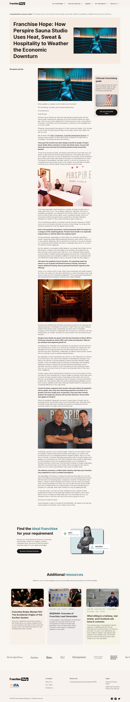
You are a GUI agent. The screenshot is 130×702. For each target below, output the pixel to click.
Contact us (49, 688)
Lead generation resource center (21, 14)
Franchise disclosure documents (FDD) (83, 682)
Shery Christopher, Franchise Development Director (68, 135)
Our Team (49, 685)
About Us (49, 682)
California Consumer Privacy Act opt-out (113, 688)
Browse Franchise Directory (29, 551)
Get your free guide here (106, 112)
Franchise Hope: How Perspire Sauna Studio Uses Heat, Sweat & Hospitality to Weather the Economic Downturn (72, 14)
